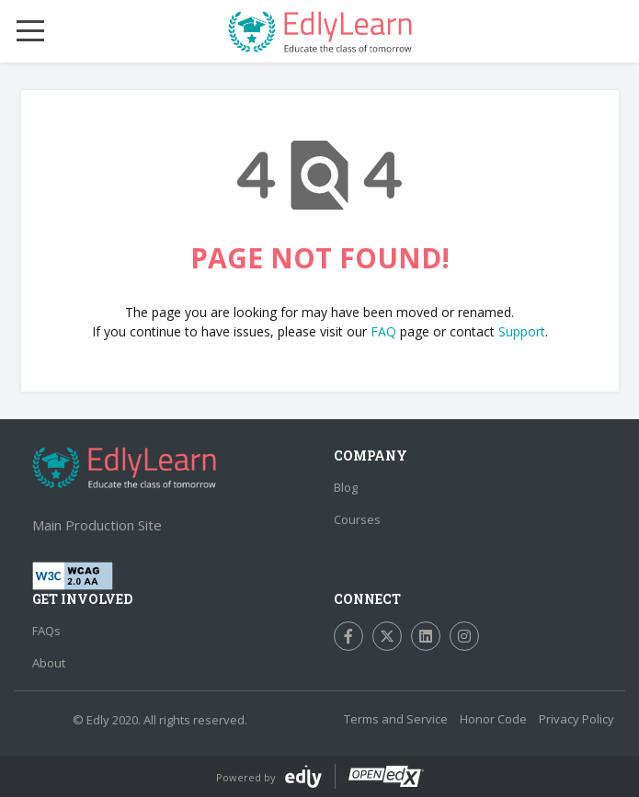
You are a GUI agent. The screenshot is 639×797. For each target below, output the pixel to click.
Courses (357, 519)
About (48, 663)
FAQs (46, 630)
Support (521, 331)
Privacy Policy (576, 719)
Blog (346, 487)
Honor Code (493, 719)
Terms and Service (396, 719)
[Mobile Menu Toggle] (30, 31)
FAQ (383, 331)
